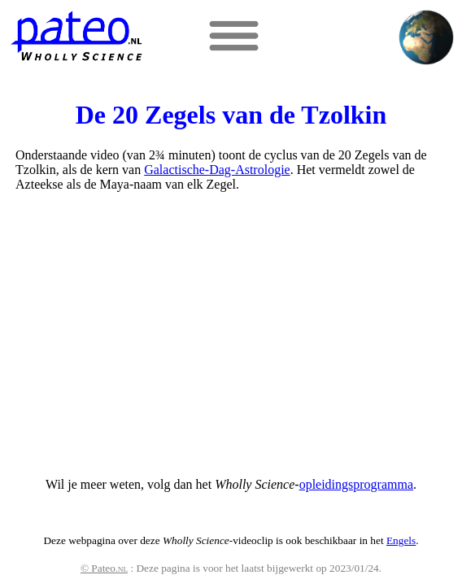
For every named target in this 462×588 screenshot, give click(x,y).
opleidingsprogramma (356, 484)
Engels (401, 540)
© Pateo (104, 568)
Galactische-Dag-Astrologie (217, 169)
